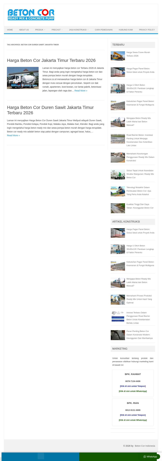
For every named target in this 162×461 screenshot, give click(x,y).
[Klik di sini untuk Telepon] (133, 386)
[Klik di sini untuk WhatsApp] (133, 391)
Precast (56, 30)
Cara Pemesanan (103, 30)
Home (10, 30)
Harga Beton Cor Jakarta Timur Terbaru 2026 (51, 60)
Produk (39, 30)
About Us (24, 30)
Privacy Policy (147, 30)
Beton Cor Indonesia (145, 446)
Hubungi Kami (126, 30)
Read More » (81, 90)
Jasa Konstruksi (78, 30)
